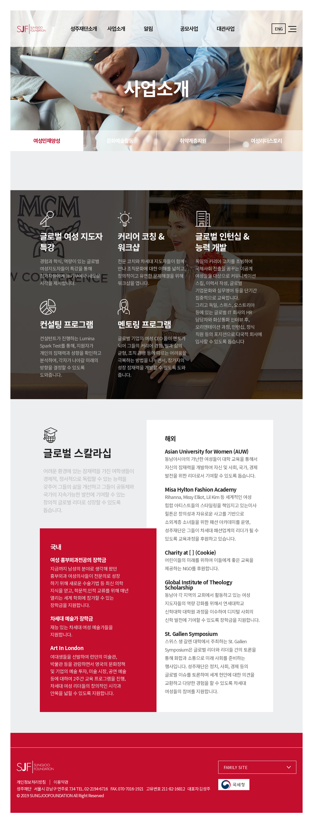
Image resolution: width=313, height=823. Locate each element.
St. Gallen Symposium (191, 634)
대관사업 (225, 28)
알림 (148, 28)
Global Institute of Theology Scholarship (198, 584)
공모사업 (189, 28)
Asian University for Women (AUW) (206, 451)
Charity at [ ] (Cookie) (190, 552)
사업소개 (116, 28)
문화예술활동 (120, 140)
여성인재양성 (46, 140)
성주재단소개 (83, 28)
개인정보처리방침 (31, 782)
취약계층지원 (193, 140)
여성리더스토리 (266, 140)
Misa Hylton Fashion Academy (200, 489)
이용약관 (61, 782)
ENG (279, 29)
